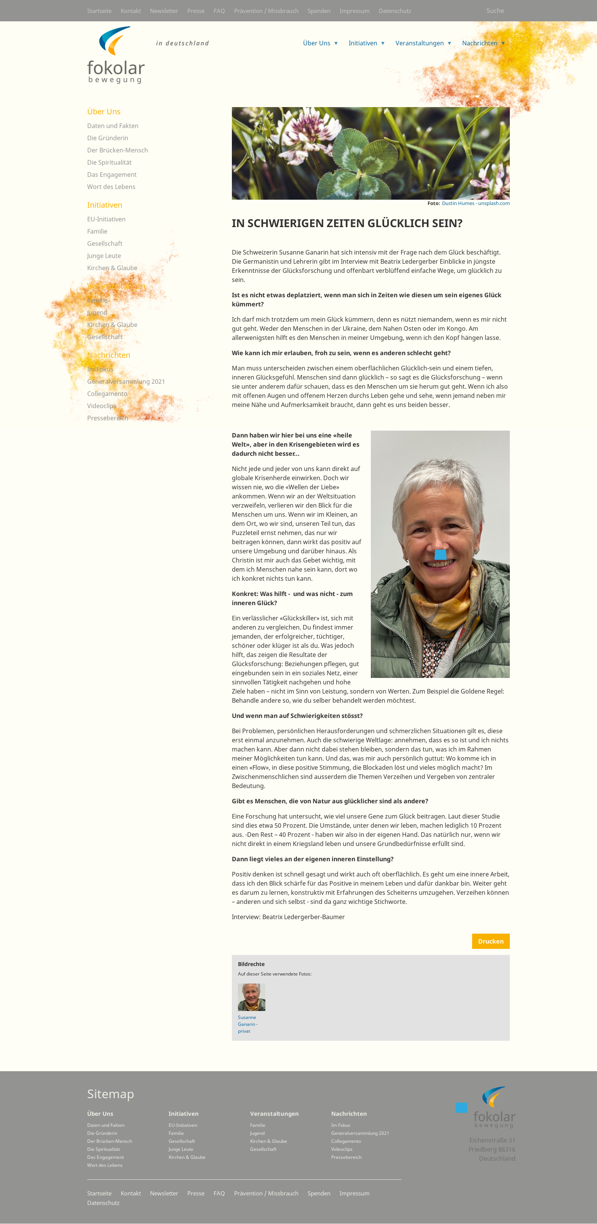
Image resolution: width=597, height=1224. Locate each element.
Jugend (97, 312)
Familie (97, 231)
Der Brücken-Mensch (117, 150)
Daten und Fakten (113, 126)
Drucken (491, 941)
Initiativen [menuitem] (364, 45)
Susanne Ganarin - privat (248, 1024)
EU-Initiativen (106, 219)
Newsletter (164, 10)
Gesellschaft (105, 243)
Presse (195, 10)
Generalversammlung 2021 (126, 381)
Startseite (99, 10)
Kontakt (131, 10)
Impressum (355, 10)
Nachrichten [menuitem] (481, 45)
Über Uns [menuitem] (318, 45)
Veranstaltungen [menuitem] (420, 45)
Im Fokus (100, 369)
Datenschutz (395, 10)
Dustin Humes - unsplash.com (476, 203)
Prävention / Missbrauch (266, 10)
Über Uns (104, 111)
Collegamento (107, 393)
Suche (495, 10)
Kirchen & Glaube (112, 268)
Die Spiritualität (109, 162)
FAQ (219, 10)
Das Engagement (112, 174)
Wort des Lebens (111, 187)
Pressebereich (107, 418)
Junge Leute (104, 256)
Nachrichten (108, 355)
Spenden (319, 10)
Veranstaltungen (116, 286)
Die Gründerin (107, 138)
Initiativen (104, 205)
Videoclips (102, 406)
